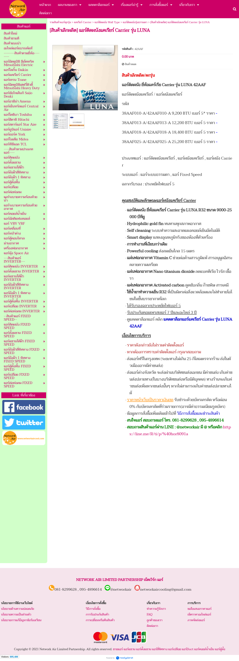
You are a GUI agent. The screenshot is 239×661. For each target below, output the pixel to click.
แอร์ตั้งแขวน (143, 649)
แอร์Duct (187, 649)
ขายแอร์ (118, 649)
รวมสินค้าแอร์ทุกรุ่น (60, 22)
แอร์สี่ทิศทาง (159, 649)
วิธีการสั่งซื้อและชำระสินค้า (198, 413)
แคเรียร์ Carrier (82, 22)
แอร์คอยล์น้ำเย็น (204, 649)
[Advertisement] (23, 504)
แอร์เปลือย (174, 649)
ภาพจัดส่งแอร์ (196, 620)
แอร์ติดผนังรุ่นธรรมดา (135, 22)
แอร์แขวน (129, 649)
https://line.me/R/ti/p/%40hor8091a (180, 430)
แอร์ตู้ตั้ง (220, 649)
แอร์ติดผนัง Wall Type (107, 22)
